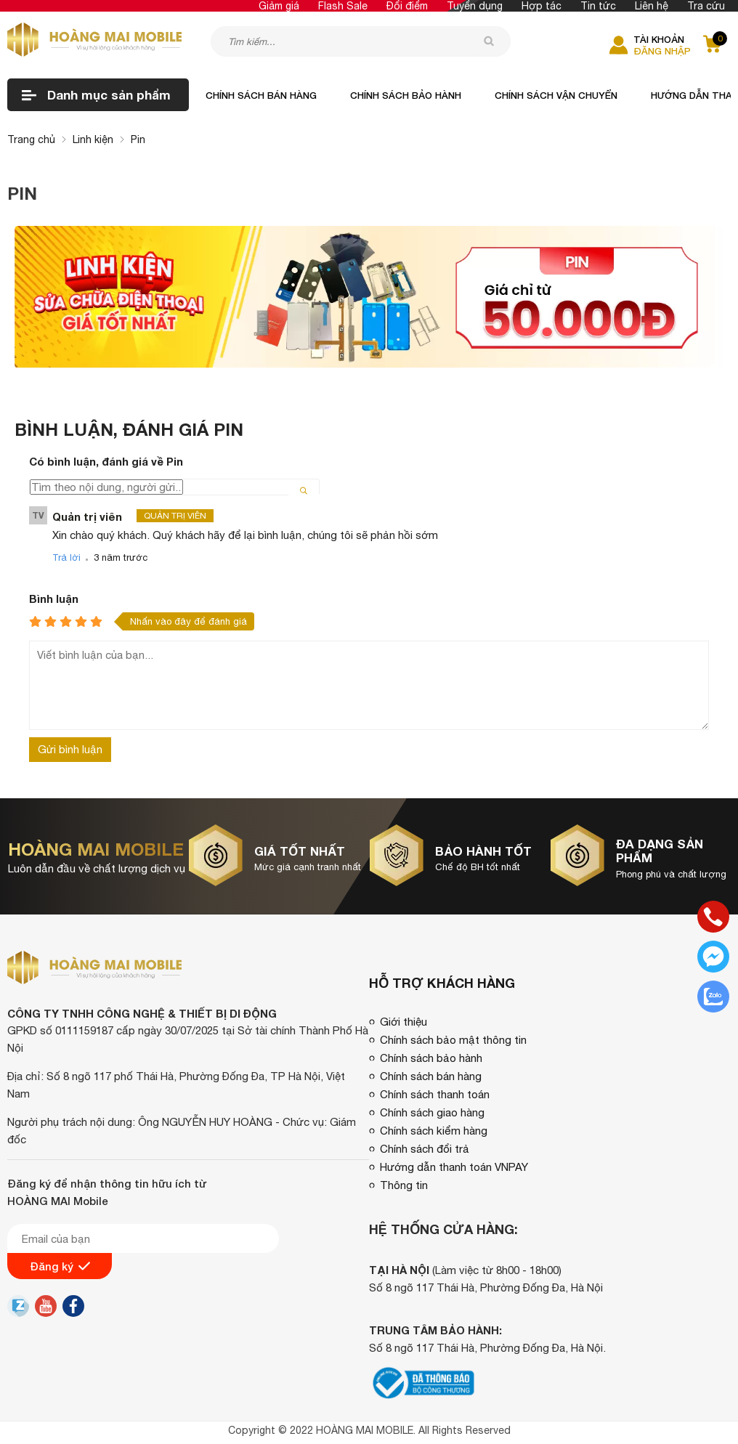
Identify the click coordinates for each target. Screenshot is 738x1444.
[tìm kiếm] (489, 40)
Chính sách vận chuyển (556, 95)
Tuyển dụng (475, 6)
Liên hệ (651, 6)
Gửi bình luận (70, 749)
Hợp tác (541, 6)
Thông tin (404, 1185)
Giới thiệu (403, 1021)
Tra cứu (706, 6)
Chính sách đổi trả (424, 1149)
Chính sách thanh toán (435, 1094)
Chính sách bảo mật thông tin (453, 1040)
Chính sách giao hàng (432, 1112)
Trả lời (66, 557)
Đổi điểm (407, 6)
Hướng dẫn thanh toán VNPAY (454, 1167)
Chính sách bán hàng (261, 95)
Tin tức (598, 6)
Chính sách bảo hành (405, 95)
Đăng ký (60, 1266)
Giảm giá (279, 6)
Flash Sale (343, 6)
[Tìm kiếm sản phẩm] (360, 41)
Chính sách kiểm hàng (433, 1130)
